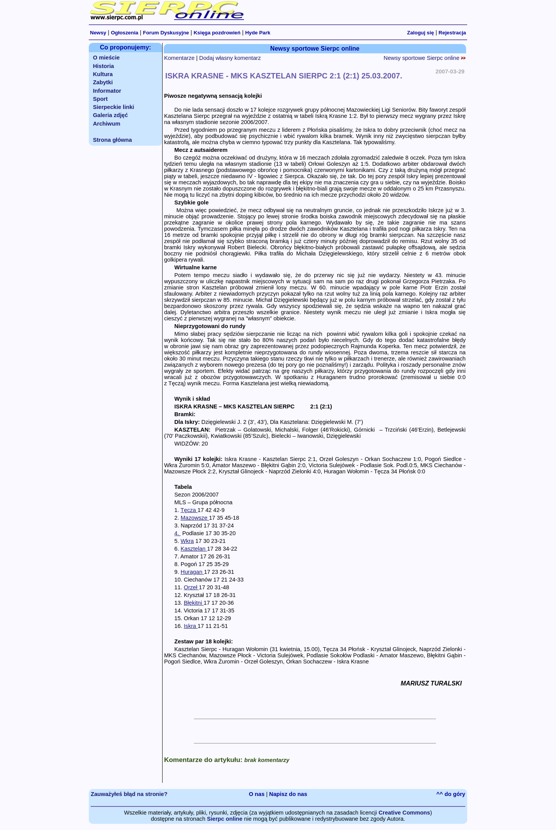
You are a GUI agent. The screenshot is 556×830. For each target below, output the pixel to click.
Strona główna (112, 140)
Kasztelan (194, 549)
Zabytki (103, 82)
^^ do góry (450, 794)
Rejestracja (452, 33)
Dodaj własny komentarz (230, 58)
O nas (256, 794)
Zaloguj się (420, 33)
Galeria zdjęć (110, 115)
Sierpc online (224, 819)
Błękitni (193, 603)
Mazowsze (195, 518)
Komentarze (179, 58)
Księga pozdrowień (216, 33)
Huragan (192, 572)
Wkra (187, 541)
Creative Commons (404, 813)
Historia (103, 66)
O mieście (106, 57)
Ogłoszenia (124, 33)
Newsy (98, 33)
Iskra (191, 626)
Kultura (103, 74)
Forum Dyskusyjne (166, 33)
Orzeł (191, 587)
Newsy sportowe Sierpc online (425, 58)
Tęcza (189, 510)
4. (178, 533)
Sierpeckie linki (113, 107)
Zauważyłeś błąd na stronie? (129, 794)
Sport (100, 99)
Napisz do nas (288, 794)
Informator (107, 91)
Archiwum (106, 124)
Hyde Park (257, 33)
